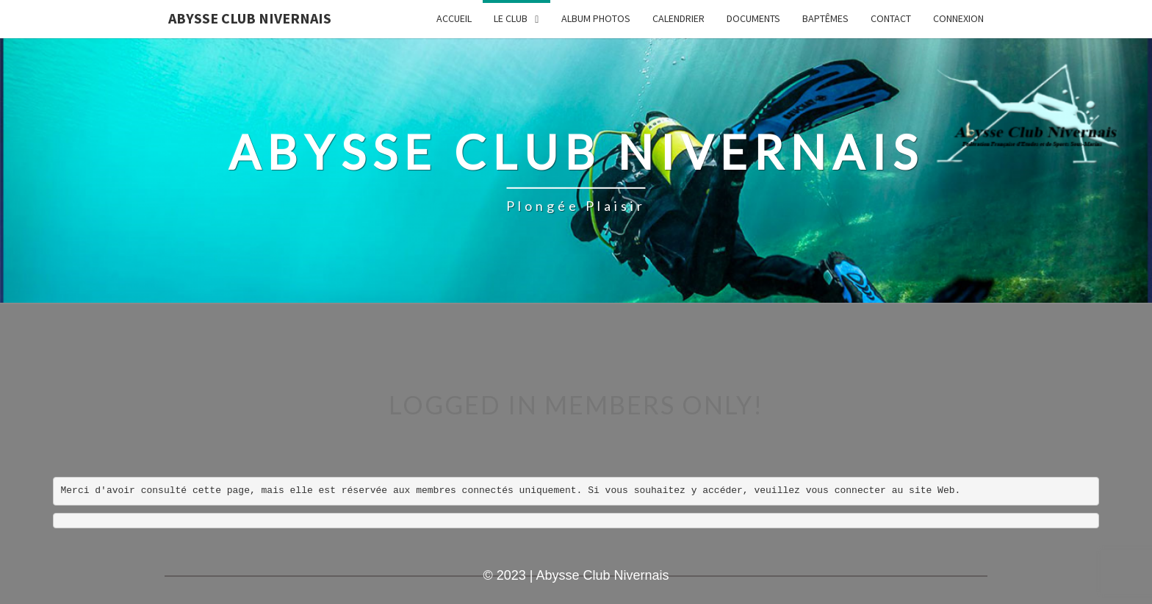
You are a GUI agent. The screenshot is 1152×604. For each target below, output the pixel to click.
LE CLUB (511, 18)
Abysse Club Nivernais (249, 18)
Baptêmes (825, 18)
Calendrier (678, 18)
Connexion (958, 18)
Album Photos (595, 18)
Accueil (454, 18)
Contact (891, 18)
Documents (753, 18)
